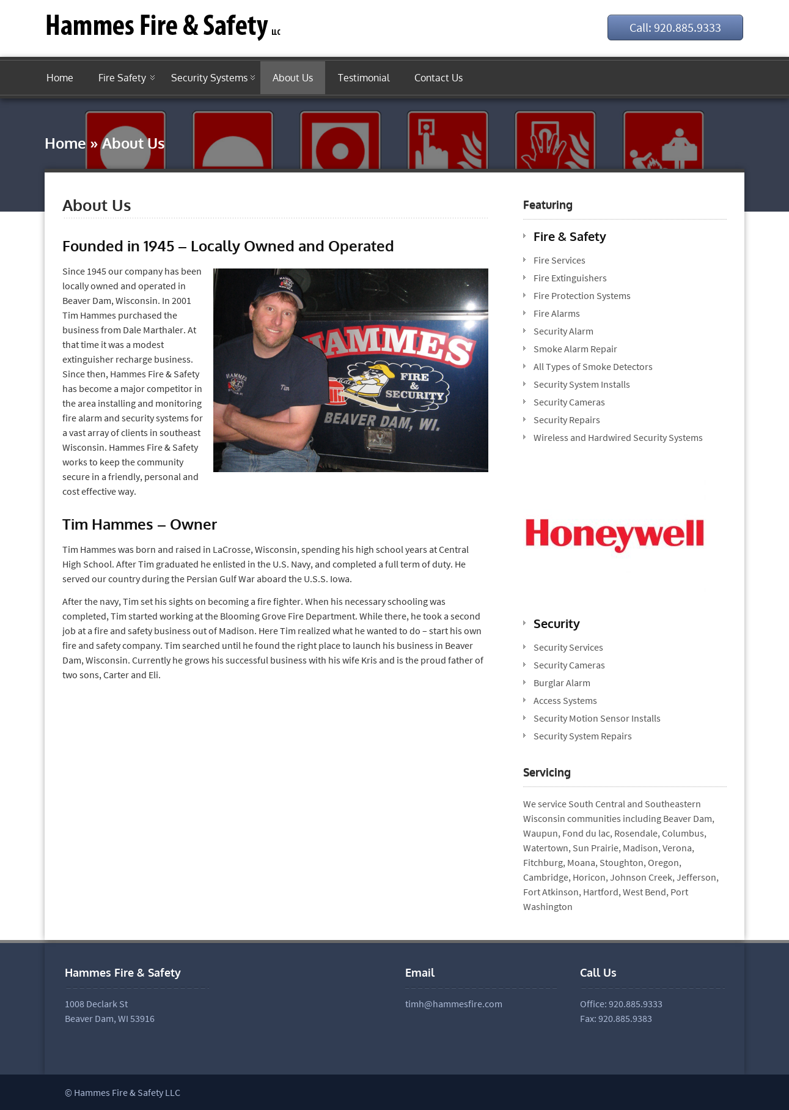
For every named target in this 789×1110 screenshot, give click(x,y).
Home (59, 78)
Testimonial (363, 78)
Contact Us (438, 78)
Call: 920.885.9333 (675, 27)
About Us (293, 78)
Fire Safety (122, 78)
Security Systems (209, 78)
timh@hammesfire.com (453, 1003)
